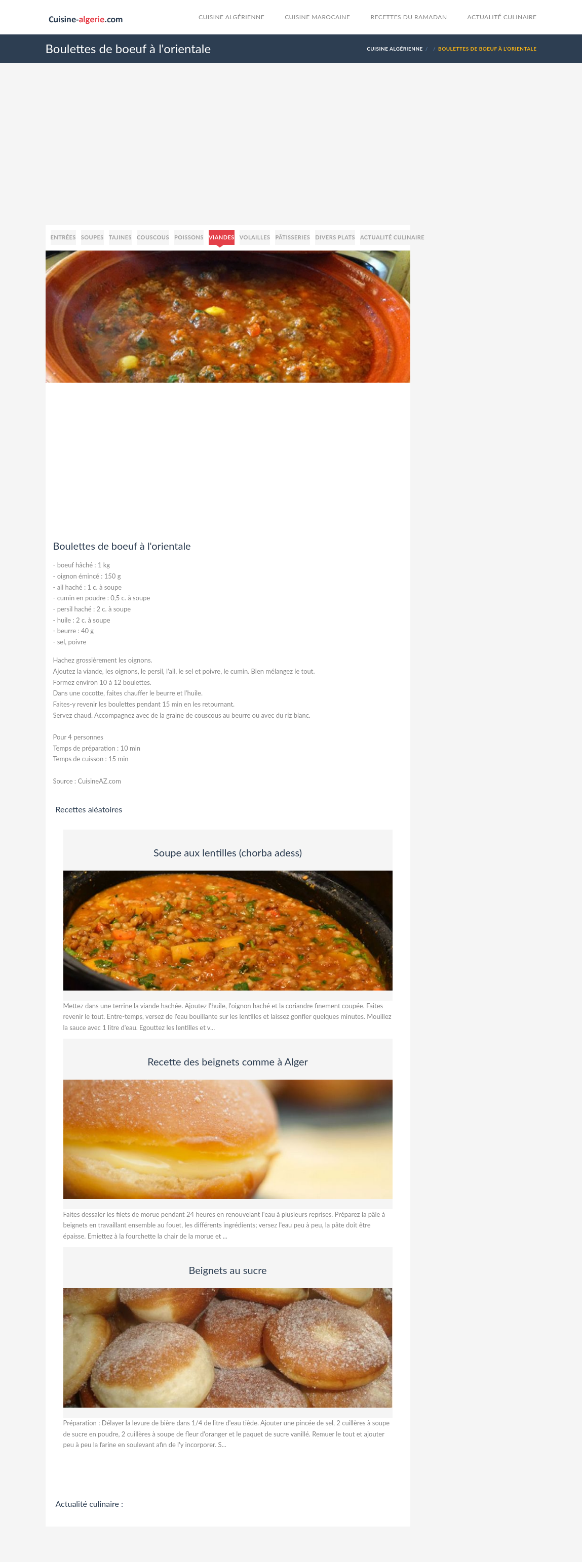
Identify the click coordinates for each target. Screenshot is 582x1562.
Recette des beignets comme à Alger (227, 1061)
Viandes (222, 237)
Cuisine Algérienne (231, 17)
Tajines (120, 237)
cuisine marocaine (317, 17)
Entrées (63, 237)
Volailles (255, 237)
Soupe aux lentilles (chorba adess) (227, 852)
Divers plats (335, 237)
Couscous (153, 237)
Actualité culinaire (502, 17)
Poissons (189, 237)
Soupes (92, 237)
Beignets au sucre (227, 1270)
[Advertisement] (291, 154)
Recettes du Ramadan (408, 17)
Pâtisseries (292, 237)
